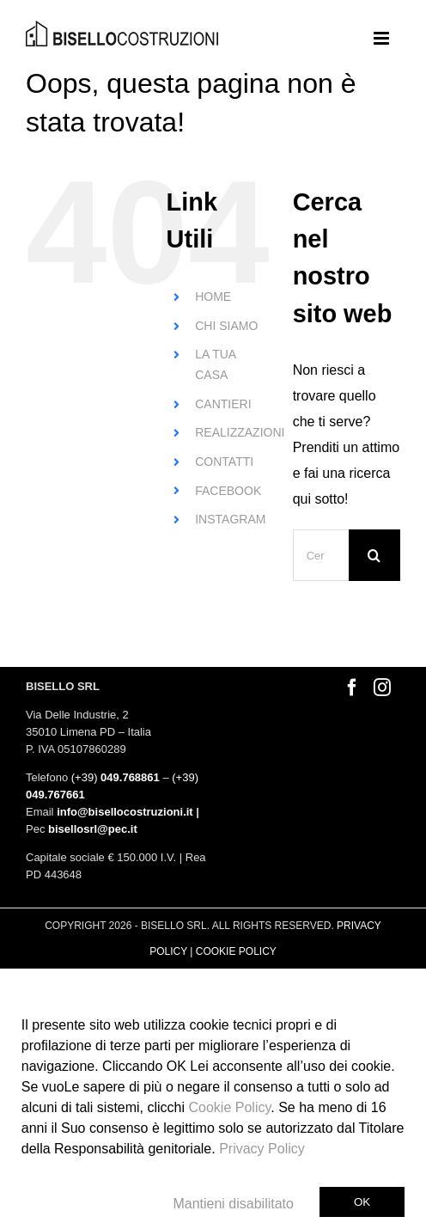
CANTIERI (223, 404)
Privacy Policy (262, 1148)
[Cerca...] (321, 555)
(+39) (115, 777)
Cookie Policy (230, 1107)
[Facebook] (352, 687)
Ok (362, 1201)
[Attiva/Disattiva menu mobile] (383, 38)
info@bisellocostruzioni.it (125, 811)
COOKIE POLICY (236, 951)
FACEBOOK (228, 491)
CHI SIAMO (226, 326)
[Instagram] (382, 687)
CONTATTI (224, 461)
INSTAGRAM (230, 519)
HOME (213, 296)
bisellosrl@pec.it (92, 828)
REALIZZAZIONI (239, 432)
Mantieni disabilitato (233, 1203)
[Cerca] (374, 555)
